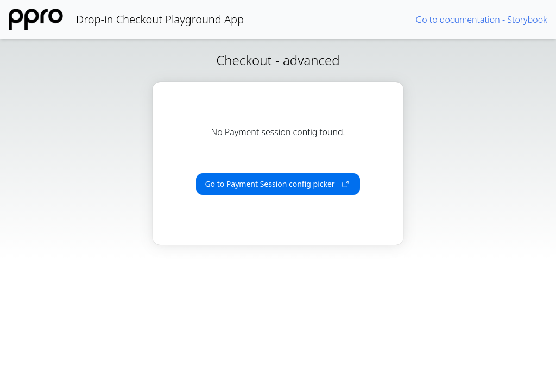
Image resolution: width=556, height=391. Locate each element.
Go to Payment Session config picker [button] (277, 184)
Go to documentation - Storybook (481, 20)
